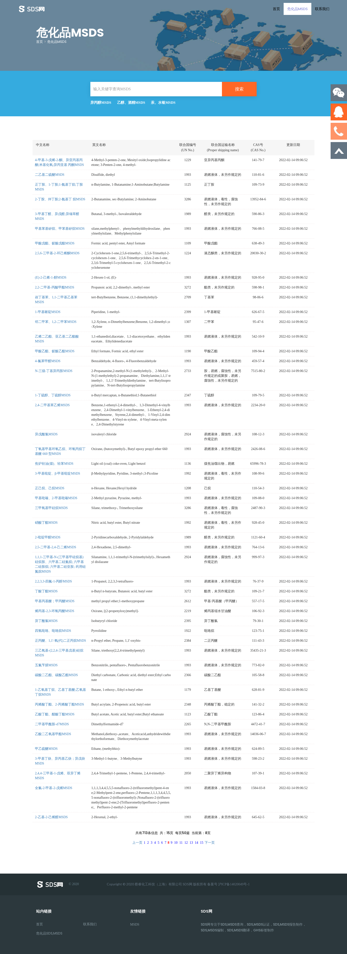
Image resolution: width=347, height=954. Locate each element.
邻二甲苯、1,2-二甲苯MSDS (55, 322)
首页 (274, 8)
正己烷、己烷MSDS (49, 488)
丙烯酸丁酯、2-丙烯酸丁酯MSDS (59, 704)
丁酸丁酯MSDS (46, 591)
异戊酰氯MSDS (46, 434)
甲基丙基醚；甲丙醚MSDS (54, 601)
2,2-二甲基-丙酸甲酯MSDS (54, 287)
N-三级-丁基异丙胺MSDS (54, 371)
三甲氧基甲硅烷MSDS (51, 508)
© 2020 (57, 884)
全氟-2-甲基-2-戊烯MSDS (53, 788)
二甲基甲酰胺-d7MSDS (52, 724)
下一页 (210, 842)
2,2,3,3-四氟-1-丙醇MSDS (53, 581)
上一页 (137, 842)
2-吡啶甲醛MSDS (47, 537)
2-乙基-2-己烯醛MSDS (51, 817)
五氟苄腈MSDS (46, 665)
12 (186, 842)
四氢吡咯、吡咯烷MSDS (53, 631)
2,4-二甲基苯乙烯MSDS (52, 405)
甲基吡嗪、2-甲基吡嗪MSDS (56, 498)
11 (180, 842)
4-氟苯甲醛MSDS (47, 361)
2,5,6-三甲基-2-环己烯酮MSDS (57, 253)
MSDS (134, 924)
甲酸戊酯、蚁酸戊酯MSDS (54, 243)
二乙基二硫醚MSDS (49, 174)
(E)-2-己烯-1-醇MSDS (51, 277)
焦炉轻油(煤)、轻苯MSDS (54, 463)
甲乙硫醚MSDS (46, 749)
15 (201, 842)
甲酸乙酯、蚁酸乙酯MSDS (54, 351)
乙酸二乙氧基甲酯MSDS (53, 734)
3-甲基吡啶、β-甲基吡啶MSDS (57, 473)
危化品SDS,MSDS (49, 933)
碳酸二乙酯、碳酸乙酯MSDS (56, 675)
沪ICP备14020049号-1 (234, 884)
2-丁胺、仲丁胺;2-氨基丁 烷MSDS (60, 199)
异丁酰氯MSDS (46, 621)
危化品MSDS (296, 8)
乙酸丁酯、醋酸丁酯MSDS (54, 714)
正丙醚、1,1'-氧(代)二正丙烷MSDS (60, 640)
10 (176, 842)
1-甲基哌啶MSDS (47, 312)
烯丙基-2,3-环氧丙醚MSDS (54, 611)
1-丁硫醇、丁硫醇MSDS (53, 395)
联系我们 (320, 8)
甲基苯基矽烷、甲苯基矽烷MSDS (60, 228)
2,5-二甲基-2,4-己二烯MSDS (55, 547)
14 (196, 842)
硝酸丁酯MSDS (46, 522)
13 (191, 842)
